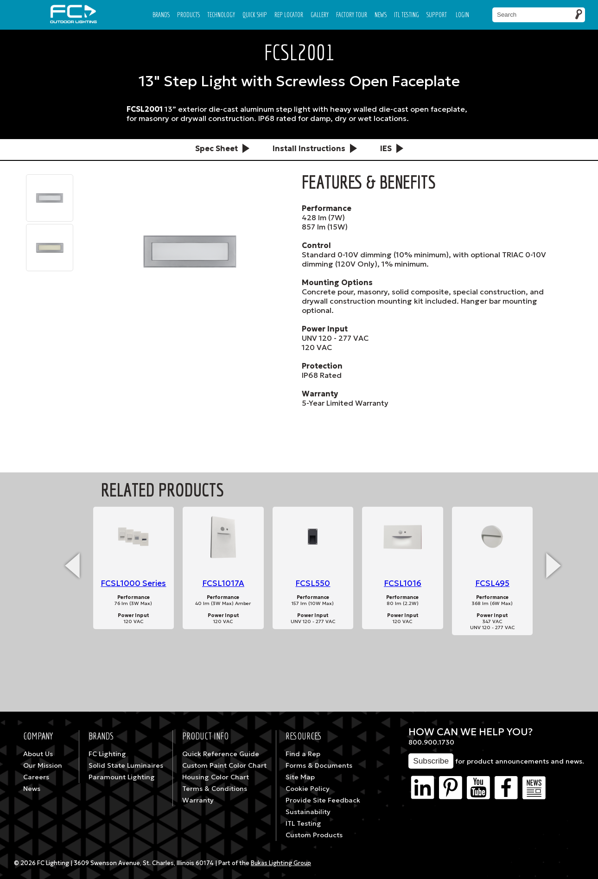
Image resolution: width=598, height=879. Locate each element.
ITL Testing (303, 823)
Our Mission (42, 765)
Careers (36, 777)
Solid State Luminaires (126, 765)
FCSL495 (492, 583)
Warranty (198, 800)
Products (188, 15)
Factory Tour (351, 15)
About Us (38, 754)
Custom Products (314, 835)
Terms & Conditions (214, 788)
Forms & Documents (319, 765)
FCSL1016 (402, 583)
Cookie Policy (308, 788)
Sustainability (308, 812)
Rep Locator (288, 15)
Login (462, 15)
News (381, 15)
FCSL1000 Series (133, 583)
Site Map (300, 777)
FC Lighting (107, 754)
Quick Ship (254, 15)
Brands (161, 15)
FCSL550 (312, 583)
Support (436, 15)
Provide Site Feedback (323, 800)
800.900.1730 (431, 742)
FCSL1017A (223, 583)
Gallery (320, 15)
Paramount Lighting (122, 777)
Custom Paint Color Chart (224, 765)
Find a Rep (303, 754)
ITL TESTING (406, 15)
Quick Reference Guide (220, 754)
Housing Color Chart (215, 777)
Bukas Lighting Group (281, 863)
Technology (221, 15)
